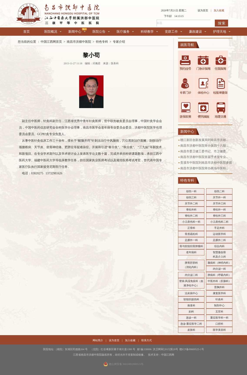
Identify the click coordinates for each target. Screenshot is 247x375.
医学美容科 (219, 329)
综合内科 (219, 246)
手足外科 (219, 227)
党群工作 (173, 31)
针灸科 (219, 299)
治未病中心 (191, 293)
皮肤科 (191, 329)
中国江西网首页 (51, 41)
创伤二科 (219, 191)
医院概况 (52, 31)
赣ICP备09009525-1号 (191, 349)
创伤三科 (191, 197)
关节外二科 (191, 203)
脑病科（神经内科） (219, 262)
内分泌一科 (219, 268)
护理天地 (221, 31)
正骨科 (191, 227)
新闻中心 (76, 31)
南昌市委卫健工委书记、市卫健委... (204, 151)
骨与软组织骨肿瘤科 (191, 246)
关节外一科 (219, 197)
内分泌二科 (191, 275)
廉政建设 (197, 31)
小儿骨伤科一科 (191, 221)
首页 (26, 31)
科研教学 (149, 31)
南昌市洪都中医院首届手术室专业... (204, 157)
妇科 (191, 311)
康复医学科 (219, 293)
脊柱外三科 (219, 215)
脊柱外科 (191, 209)
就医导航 (187, 45)
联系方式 (146, 340)
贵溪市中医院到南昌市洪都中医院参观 (206, 162)
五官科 (219, 311)
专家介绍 (119, 41)
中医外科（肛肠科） (219, 281)
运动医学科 (219, 234)
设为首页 (203, 10)
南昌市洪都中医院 (79, 41)
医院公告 (101, 31)
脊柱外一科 (219, 209)
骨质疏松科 (191, 234)
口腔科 (219, 323)
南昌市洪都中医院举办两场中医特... (204, 168)
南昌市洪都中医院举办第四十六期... (204, 145)
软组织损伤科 (191, 299)
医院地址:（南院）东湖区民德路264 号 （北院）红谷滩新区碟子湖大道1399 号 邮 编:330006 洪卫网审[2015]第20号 (111, 349)
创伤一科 (191, 191)
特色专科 (102, 41)
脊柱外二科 (191, 215)
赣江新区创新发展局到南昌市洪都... (204, 140)
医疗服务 (125, 31)
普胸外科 (219, 287)
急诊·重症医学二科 (191, 323)
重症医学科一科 (219, 317)
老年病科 (191, 252)
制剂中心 (219, 305)
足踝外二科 (219, 240)
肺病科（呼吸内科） (219, 275)
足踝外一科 (191, 240)
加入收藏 (219, 10)
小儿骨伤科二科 (219, 221)
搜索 (221, 23)
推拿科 (191, 305)
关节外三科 (219, 203)
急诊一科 (191, 317)
